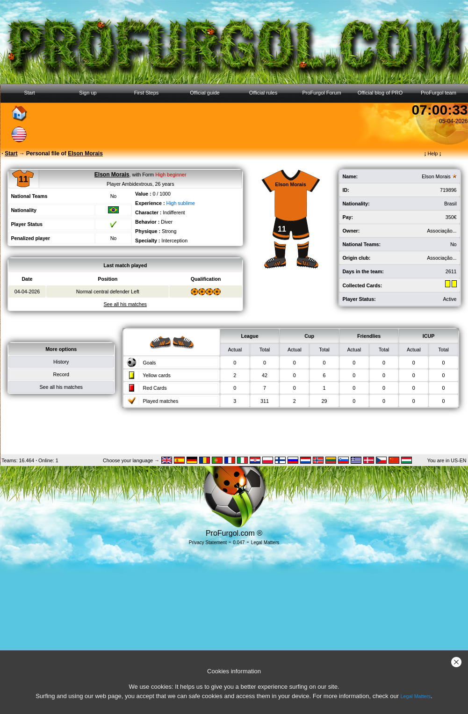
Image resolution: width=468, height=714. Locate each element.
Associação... (441, 230)
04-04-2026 (27, 291)
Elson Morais (436, 176)
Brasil (450, 203)
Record (61, 374)
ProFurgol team (438, 92)
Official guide (204, 92)
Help (432, 153)
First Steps (146, 92)
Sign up (87, 92)
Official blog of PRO (380, 92)
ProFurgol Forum (321, 92)
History (61, 361)
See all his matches (60, 387)
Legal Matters (416, 696)
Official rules (263, 92)
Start (29, 92)
